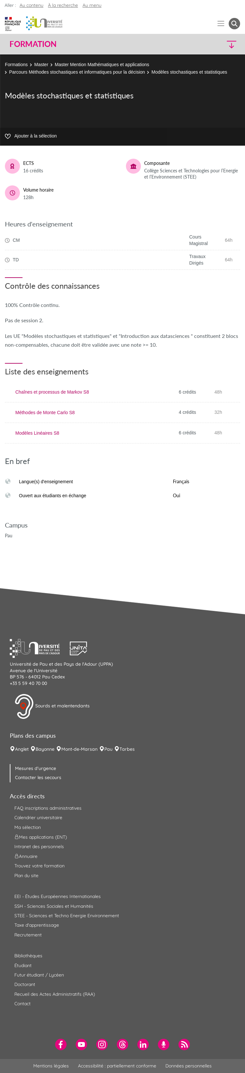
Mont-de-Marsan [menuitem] (79, 749)
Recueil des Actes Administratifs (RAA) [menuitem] (54, 994)
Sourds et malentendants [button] (52, 706)
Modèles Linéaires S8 (37, 433)
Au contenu (31, 5)
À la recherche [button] (63, 5)
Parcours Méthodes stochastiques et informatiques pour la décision (77, 72)
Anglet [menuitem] (22, 749)
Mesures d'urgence (35, 768)
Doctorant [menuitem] (24, 984)
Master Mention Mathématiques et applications (102, 64)
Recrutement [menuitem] (28, 935)
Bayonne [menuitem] (45, 749)
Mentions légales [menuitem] (51, 1066)
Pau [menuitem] (108, 749)
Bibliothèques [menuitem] (28, 956)
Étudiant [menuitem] (23, 965)
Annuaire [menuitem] (26, 856)
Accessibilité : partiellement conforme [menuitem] (117, 1066)
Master (41, 64)
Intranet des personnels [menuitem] (39, 846)
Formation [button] (32, 44)
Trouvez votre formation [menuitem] (39, 866)
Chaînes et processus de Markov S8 (52, 392)
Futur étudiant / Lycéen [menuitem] (39, 975)
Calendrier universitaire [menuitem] (38, 817)
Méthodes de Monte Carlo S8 (45, 412)
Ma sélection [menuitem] (27, 827)
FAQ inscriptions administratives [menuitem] (48, 808)
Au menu (92, 5)
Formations (16, 64)
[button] (212, 44)
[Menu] (221, 23)
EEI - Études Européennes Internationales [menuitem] (57, 896)
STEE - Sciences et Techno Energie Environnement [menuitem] (66, 916)
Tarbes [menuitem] (127, 749)
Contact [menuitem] (22, 1004)
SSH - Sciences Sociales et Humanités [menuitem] (53, 906)
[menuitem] (61, 1044)
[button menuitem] (234, 23)
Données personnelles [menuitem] (188, 1066)
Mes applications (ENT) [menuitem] (40, 837)
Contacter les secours (38, 777)
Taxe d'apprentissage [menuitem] (36, 925)
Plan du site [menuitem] (26, 875)
